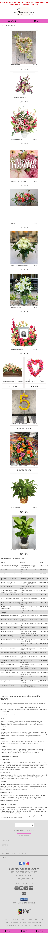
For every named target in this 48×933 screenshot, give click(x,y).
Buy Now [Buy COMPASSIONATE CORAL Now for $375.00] (13, 386)
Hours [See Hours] (40, 931)
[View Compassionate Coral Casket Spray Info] (12, 369)
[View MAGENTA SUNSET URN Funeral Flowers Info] (24, 84)
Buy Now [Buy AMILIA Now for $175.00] (24, 227)
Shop (12, 20)
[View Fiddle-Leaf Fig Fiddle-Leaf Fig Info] (24, 532)
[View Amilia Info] (24, 197)
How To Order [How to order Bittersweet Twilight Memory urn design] (24, 470)
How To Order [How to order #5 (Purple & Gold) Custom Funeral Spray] (24, 428)
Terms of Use (37, 925)
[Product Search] (24, 825)
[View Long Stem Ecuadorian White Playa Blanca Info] (24, 247)
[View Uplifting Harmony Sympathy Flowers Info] (24, 122)
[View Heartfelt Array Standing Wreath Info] (35, 369)
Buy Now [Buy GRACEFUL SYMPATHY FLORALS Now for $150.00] (24, 186)
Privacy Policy (11, 925)
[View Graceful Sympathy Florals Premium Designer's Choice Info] (24, 163)
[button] (24, 899)
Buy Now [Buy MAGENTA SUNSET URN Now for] (24, 102)
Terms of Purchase (24, 925)
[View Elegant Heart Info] (24, 47)
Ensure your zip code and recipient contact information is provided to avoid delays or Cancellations (24, 3)
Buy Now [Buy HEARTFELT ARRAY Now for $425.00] (35, 386)
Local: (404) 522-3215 (24, 878)
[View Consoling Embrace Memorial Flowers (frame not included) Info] (24, 331)
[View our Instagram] (27, 864)
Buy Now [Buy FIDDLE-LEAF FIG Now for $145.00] (24, 554)
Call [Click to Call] (8, 931)
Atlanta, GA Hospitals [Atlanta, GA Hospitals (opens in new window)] (35, 919)
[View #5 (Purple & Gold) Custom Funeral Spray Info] (24, 406)
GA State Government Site (32, 922)
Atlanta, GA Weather (13, 922)
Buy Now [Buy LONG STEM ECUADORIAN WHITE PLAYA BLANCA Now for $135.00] (24, 269)
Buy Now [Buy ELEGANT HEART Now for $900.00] (24, 69)
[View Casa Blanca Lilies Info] (24, 289)
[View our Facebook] (20, 864)
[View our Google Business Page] (24, 864)
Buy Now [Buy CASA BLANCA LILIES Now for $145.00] (24, 311)
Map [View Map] (24, 931)
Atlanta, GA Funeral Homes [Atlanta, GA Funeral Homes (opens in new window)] (15, 919)
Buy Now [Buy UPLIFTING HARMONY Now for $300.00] (24, 144)
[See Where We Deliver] (24, 835)
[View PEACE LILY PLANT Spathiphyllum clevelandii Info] (24, 490)
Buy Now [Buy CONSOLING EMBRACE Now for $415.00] (24, 353)
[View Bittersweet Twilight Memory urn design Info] (24, 448)
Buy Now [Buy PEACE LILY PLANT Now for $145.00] (24, 512)
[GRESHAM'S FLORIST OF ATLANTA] (24, 16)
